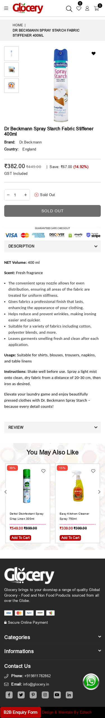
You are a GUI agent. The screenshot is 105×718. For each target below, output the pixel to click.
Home (18, 25)
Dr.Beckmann (30, 142)
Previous (5, 492)
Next (99, 492)
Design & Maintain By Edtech (67, 712)
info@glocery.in (36, 684)
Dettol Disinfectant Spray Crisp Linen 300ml (27, 516)
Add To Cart (20, 538)
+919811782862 (37, 676)
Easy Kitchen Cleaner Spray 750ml (74, 516)
